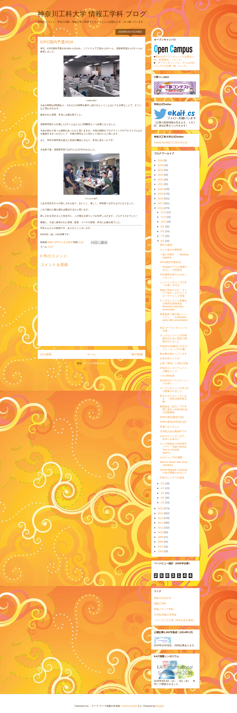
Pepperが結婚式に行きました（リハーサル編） (173, 347)
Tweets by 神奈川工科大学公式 (171, 142)
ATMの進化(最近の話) (172, 417)
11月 (163, 217)
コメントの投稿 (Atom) (94, 363)
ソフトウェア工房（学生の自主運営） (175, 620)
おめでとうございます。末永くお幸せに (173, 437)
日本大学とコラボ (169, 358)
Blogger (160, 706)
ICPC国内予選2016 (170, 262)
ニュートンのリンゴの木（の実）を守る (173, 284)
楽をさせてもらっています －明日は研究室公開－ (173, 398)
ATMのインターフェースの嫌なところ (173, 369)
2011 (161, 527)
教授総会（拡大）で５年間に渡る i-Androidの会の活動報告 (174, 409)
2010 (161, 532)
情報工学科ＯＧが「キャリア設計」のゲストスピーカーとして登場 (173, 293)
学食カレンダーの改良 (172, 477)
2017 (161, 203)
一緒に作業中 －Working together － (174, 256)
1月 (163, 502)
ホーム (91, 354)
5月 (163, 483)
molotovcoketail (129, 706)
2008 (161, 541)
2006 (161, 551)
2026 (161, 160)
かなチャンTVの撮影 (171, 457)
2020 (161, 189)
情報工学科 (160, 603)
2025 (161, 165)
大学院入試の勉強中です (173, 431)
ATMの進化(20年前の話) (173, 421)
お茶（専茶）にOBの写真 (174, 363)
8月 (163, 231)
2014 (161, 513)
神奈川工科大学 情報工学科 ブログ (92, 14)
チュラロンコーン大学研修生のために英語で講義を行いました (173, 338)
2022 (161, 179)
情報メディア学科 (164, 609)
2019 (161, 193)
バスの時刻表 (167, 375)
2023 (161, 174)
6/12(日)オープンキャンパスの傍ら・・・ (174, 382)
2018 (161, 198)
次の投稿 (45, 354)
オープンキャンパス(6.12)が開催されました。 (174, 389)
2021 (161, 184)
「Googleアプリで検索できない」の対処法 (173, 268)
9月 (163, 226)
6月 (163, 240)
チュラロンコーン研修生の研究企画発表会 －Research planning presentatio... (173, 305)
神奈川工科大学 (162, 598)
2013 (161, 518)
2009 (161, 537)
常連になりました (169, 426)
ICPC (51, 247)
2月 (163, 497)
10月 (163, 221)
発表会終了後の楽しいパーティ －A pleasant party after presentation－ (174, 318)
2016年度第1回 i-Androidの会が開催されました (173, 471)
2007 (161, 546)
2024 (161, 170)
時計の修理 (166, 244)
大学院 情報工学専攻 (165, 614)
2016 (161, 208)
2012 (161, 522)
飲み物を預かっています (173, 353)
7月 (163, 236)
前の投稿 (137, 354)
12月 (163, 212)
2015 (161, 508)
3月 (163, 493)
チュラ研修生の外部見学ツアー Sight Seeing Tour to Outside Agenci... (173, 448)
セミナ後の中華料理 (171, 249)
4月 (163, 488)
